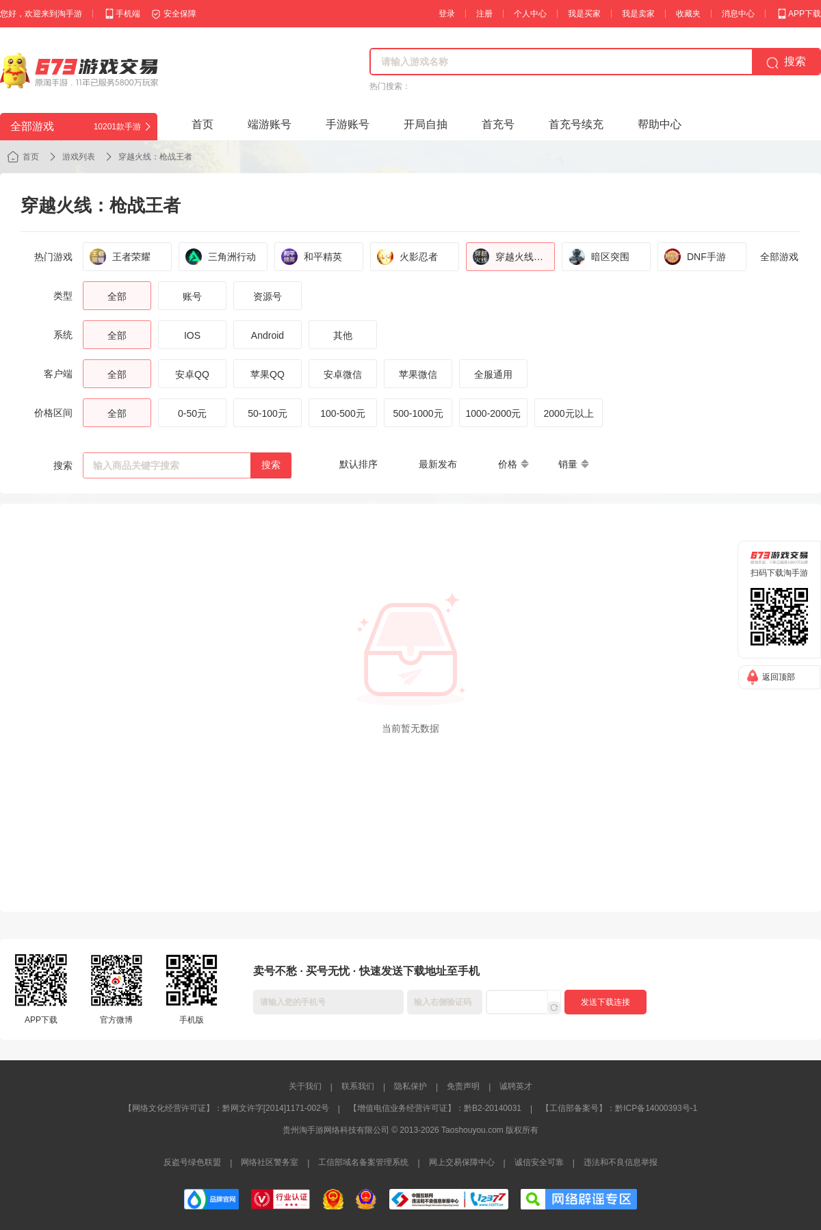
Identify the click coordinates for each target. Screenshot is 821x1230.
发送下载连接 (605, 1002)
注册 (484, 13)
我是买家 (584, 13)
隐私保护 (410, 1086)
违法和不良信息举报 (620, 1162)
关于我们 (305, 1086)
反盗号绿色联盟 (192, 1162)
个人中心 (530, 13)
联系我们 (357, 1086)
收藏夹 (688, 13)
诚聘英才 (515, 1086)
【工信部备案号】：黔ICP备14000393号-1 (619, 1108)
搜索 (271, 464)
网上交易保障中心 (462, 1162)
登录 (447, 13)
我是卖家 (638, 13)
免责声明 (463, 1086)
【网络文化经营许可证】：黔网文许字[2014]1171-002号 (226, 1108)
